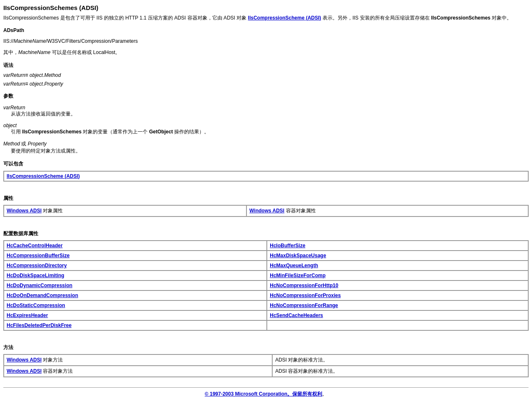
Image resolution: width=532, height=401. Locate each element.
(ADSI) (284, 18)
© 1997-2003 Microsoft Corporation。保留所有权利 (264, 394)
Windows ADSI (24, 211)
